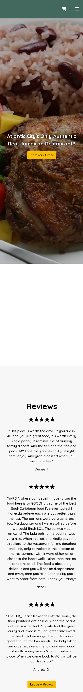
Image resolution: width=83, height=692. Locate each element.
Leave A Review (41, 684)
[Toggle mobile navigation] (77, 8)
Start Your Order (42, 155)
